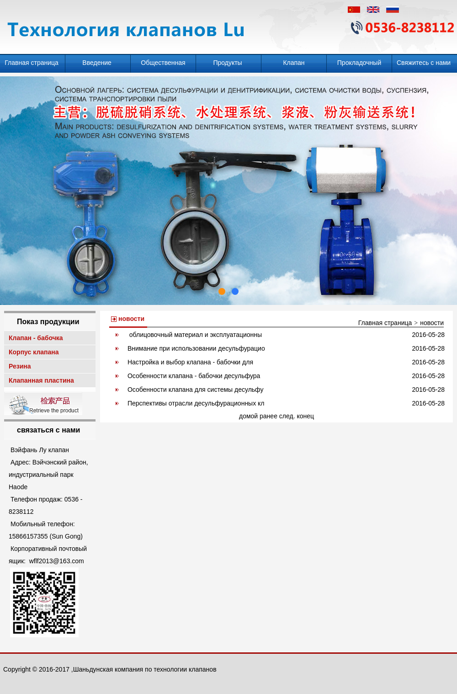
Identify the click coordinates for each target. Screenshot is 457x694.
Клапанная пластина (42, 380)
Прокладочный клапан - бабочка (359, 66)
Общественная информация (163, 66)
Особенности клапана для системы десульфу (196, 389)
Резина (20, 366)
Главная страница (32, 62)
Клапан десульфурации (294, 66)
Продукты (228, 62)
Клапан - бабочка (36, 338)
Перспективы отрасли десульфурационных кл (196, 403)
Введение (97, 62)
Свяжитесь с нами (424, 62)
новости (432, 322)
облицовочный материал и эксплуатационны (195, 334)
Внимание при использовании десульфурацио (196, 348)
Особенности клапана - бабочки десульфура (194, 375)
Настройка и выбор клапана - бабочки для (190, 362)
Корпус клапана (34, 352)
